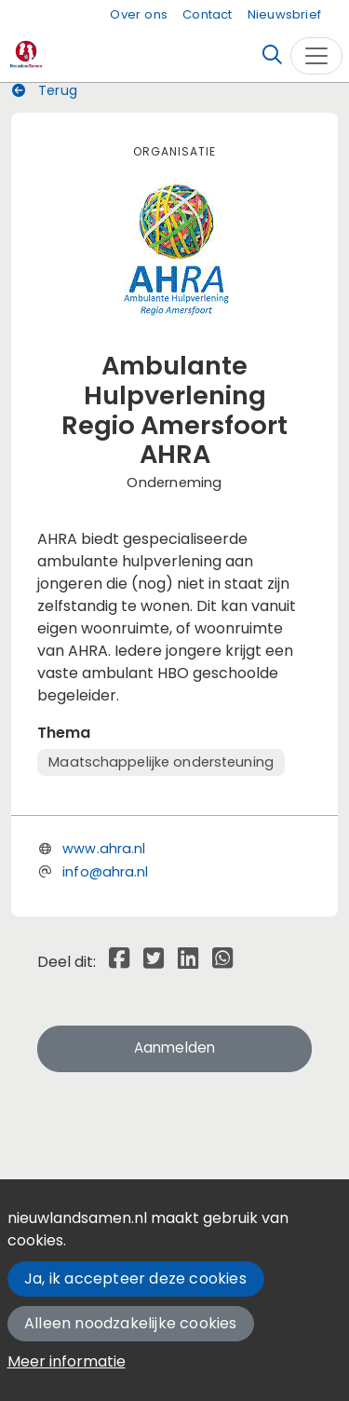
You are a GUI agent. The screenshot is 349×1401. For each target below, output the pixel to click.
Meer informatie (66, 1361)
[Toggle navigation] (316, 56)
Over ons (139, 14)
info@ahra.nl (105, 872)
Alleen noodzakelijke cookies (130, 1323)
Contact (207, 14)
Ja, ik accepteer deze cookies (135, 1278)
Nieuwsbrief (284, 14)
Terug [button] (44, 90)
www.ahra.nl (103, 848)
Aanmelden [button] (175, 1047)
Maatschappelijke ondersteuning (161, 762)
